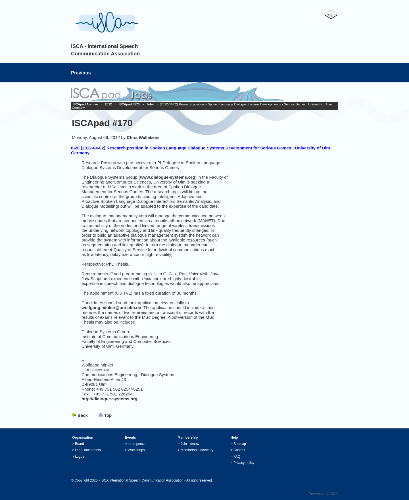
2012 (108, 104)
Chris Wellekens (143, 137)
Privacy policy (243, 463)
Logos (79, 457)
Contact (239, 450)
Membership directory (197, 450)
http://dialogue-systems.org (109, 398)
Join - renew (190, 444)
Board (79, 444)
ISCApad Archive (85, 104)
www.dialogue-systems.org (167, 177)
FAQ (236, 457)
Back (83, 415)
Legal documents (88, 450)
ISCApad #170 (129, 104)
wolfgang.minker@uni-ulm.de (111, 307)
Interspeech (137, 444)
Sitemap (239, 444)
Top (108, 415)
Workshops (136, 450)
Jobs (150, 104)
